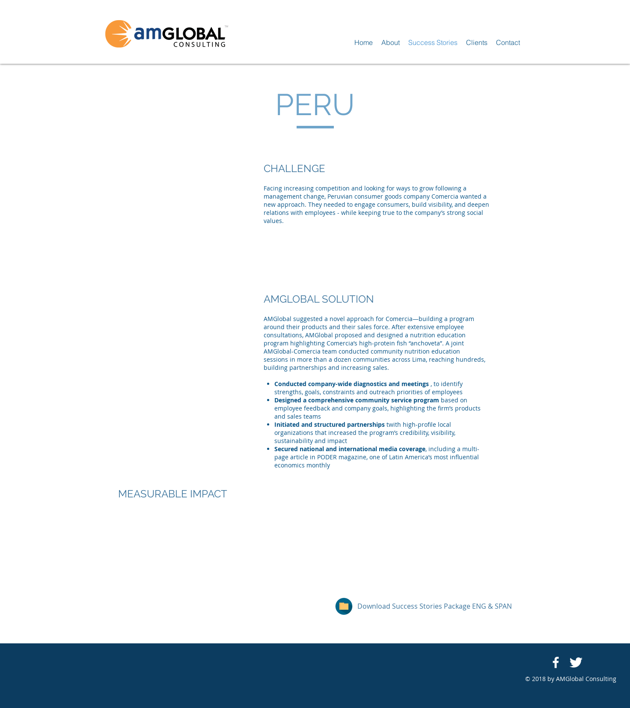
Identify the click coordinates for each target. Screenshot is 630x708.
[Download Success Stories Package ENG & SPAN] (434, 606)
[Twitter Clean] (575, 662)
